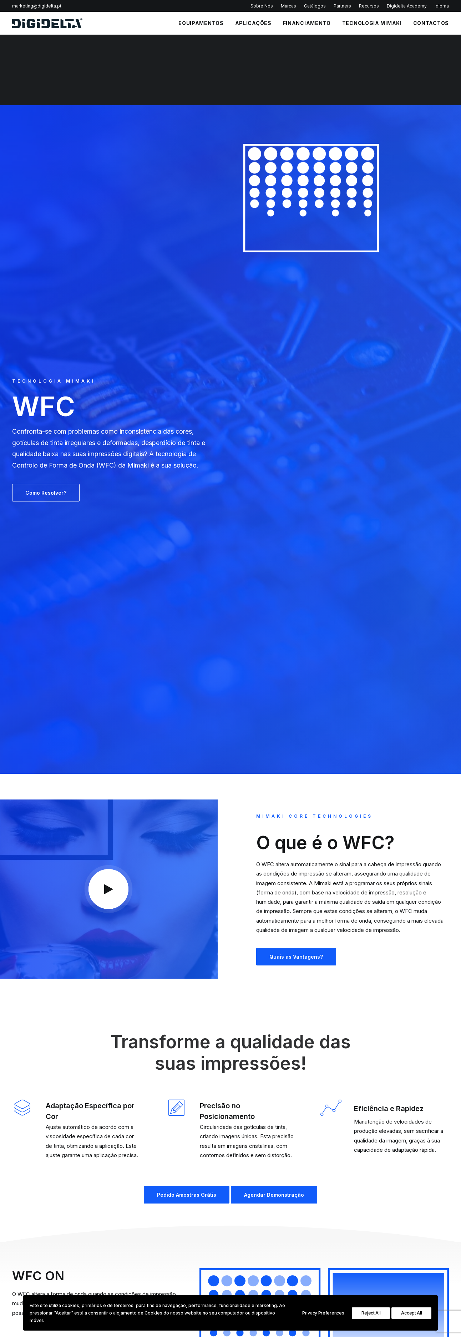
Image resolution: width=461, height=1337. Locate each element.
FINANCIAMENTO (307, 23)
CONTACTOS (431, 23)
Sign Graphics (412, 1216)
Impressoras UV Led (340, 1224)
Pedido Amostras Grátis (151, 657)
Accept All (411, 1313)
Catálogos (315, 6)
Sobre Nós (261, 6)
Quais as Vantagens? (296, 419)
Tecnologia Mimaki (372, 23)
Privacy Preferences (323, 1313)
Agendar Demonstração (239, 657)
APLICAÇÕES (253, 23)
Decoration (408, 1249)
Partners (342, 6)
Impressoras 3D (335, 1249)
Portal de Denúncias (262, 1265)
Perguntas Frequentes (265, 1224)
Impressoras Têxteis (340, 1233)
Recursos (369, 6)
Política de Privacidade (87, 1244)
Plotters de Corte (337, 1241)
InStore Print (410, 1241)
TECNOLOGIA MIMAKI (53, 77)
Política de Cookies (261, 1241)
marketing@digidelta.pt (36, 6)
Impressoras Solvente (342, 1216)
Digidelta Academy (407, 6)
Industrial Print (412, 1233)
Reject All (370, 1313)
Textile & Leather (415, 1224)
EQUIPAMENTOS (200, 23)
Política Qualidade (260, 1216)
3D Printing (408, 1257)
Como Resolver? (45, 189)
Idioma (442, 6)
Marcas (288, 6)
